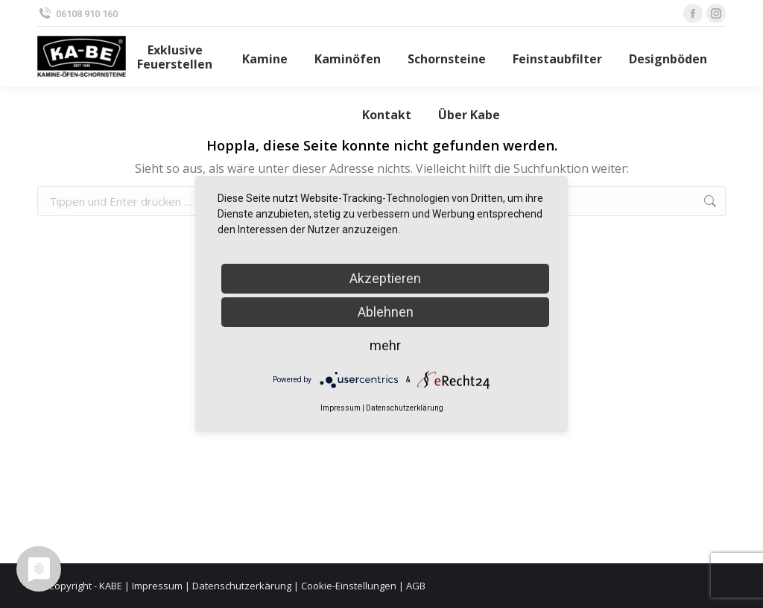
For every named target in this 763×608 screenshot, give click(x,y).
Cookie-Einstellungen (348, 585)
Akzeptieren (385, 278)
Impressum (157, 585)
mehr (385, 345)
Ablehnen (386, 312)
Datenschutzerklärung (404, 408)
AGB (415, 585)
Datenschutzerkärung (241, 585)
